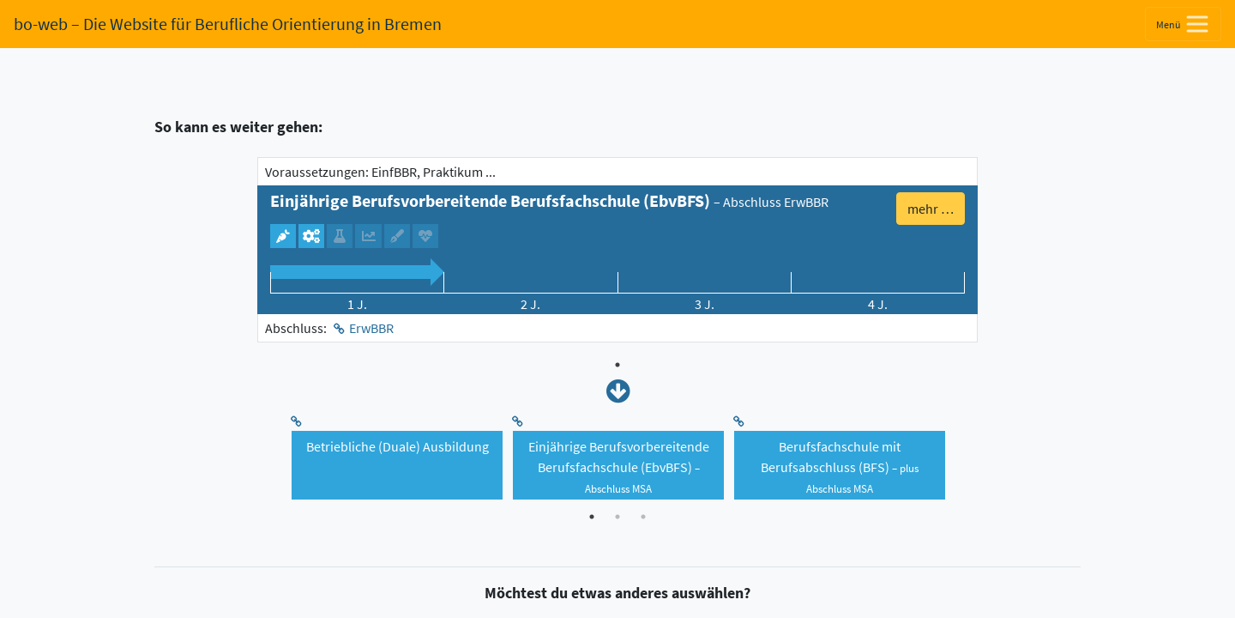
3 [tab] (643, 516)
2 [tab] (617, 516)
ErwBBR (371, 327)
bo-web (228, 23)
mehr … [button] (930, 208)
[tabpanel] (617, 249)
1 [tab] (617, 364)
